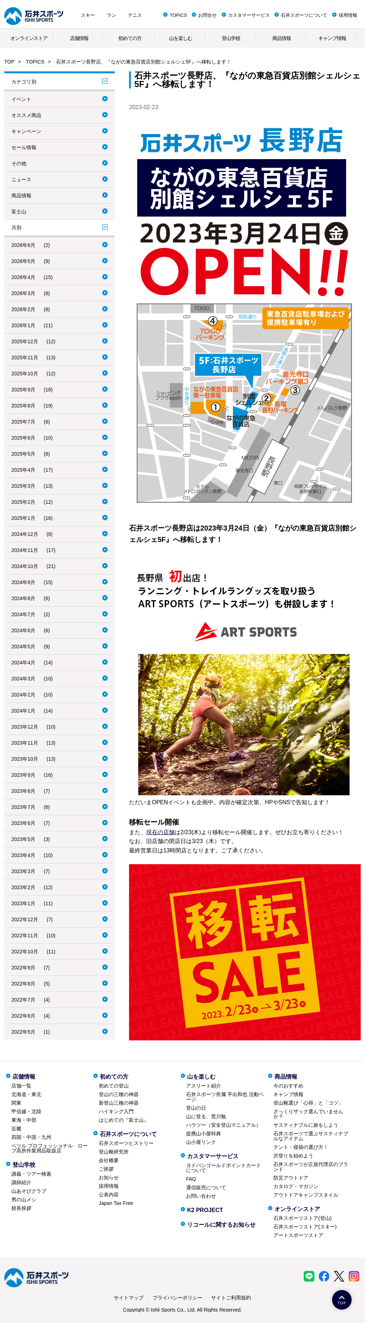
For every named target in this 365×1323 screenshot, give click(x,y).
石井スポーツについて (304, 15)
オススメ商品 (26, 115)
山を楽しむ (180, 38)
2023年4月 (23, 855)
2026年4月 (23, 277)
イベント (21, 99)
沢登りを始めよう (293, 1156)
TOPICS (178, 15)
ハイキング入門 (116, 1111)
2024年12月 (24, 534)
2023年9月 (23, 775)
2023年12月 (24, 727)
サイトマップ (129, 1298)
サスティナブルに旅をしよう (305, 1125)
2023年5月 (23, 839)
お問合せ (207, 15)
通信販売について (206, 1187)
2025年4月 (23, 470)
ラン (111, 15)
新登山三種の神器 (119, 1103)
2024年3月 (23, 678)
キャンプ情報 (332, 38)
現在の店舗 (160, 832)
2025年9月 (23, 389)
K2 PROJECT (205, 1210)
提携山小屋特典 (203, 1133)
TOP (9, 62)
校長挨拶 (21, 1208)
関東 (16, 1103)
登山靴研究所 (114, 1152)
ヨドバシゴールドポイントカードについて (223, 1167)
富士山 (18, 211)
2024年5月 (23, 646)
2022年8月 (23, 984)
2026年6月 (23, 245)
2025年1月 (23, 518)
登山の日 (196, 1108)
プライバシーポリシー (177, 1298)
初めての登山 (114, 1086)
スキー (88, 15)
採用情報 (348, 15)
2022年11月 (24, 935)
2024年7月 (23, 614)
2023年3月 (23, 871)
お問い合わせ (201, 1196)
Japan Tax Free (116, 1203)
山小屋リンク (201, 1142)
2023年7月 (23, 807)
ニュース (21, 179)
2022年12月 (24, 919)
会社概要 (109, 1160)
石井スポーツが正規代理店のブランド (310, 1166)
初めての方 (130, 38)
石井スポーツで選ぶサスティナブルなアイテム (310, 1136)
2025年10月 (24, 373)
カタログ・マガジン (295, 1186)
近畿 (16, 1128)
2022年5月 (23, 1032)
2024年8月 (23, 598)
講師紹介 (21, 1182)
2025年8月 (23, 406)
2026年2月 (23, 309)
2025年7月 (23, 422)
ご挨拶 (106, 1169)
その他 (18, 163)
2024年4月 (23, 662)
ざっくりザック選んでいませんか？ (308, 1114)
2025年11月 (24, 357)
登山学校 (231, 38)
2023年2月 (23, 887)
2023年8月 (23, 791)
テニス (135, 15)
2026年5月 (23, 261)
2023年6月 (23, 823)
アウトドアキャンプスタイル (305, 1195)
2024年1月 (23, 711)
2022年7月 (23, 1000)
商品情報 (281, 38)
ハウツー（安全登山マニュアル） (223, 1125)
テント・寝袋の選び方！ (300, 1147)
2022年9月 (23, 967)
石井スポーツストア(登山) (302, 1218)
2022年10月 (24, 951)
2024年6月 (23, 630)
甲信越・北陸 (26, 1111)
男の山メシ (23, 1199)
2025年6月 (23, 438)
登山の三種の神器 (119, 1094)
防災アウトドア (290, 1178)
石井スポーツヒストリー (126, 1143)
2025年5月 (23, 454)
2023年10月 (24, 759)
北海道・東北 (26, 1094)
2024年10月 (24, 566)
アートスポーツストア (298, 1235)
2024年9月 (23, 582)
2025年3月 (23, 486)
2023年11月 (24, 743)
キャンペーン (26, 131)
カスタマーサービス (249, 15)
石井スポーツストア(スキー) (304, 1227)
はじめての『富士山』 (124, 1120)
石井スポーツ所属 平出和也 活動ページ (225, 1096)
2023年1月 (23, 903)
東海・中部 (23, 1120)
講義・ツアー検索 (31, 1174)
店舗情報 (79, 38)
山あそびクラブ (28, 1191)
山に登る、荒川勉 (206, 1116)
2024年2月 (23, 695)
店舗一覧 (21, 1086)
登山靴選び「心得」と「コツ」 (308, 1103)
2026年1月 (23, 325)
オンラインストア (28, 38)
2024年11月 (24, 550)
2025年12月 (24, 341)
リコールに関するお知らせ (221, 1225)
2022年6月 (23, 1016)
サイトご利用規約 (231, 1298)
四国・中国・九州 (31, 1137)
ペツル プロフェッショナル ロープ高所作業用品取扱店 (49, 1148)
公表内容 (109, 1194)
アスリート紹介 (203, 1086)
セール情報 (23, 147)
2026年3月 (23, 293)
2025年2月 (23, 502)
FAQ (191, 1179)
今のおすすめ (288, 1086)
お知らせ (109, 1177)
